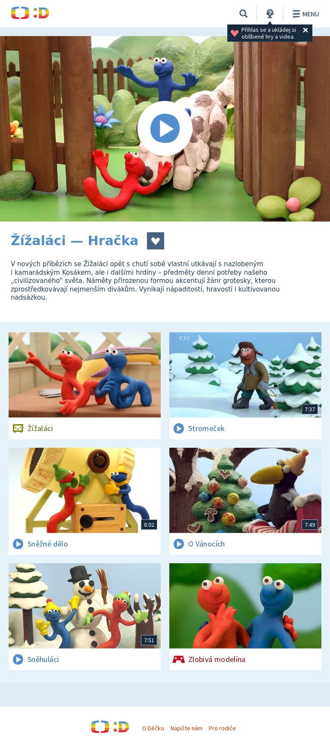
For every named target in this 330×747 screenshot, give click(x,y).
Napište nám (186, 728)
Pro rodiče (222, 728)
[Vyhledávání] (244, 13)
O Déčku (153, 728)
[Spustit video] (165, 129)
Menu (304, 13)
